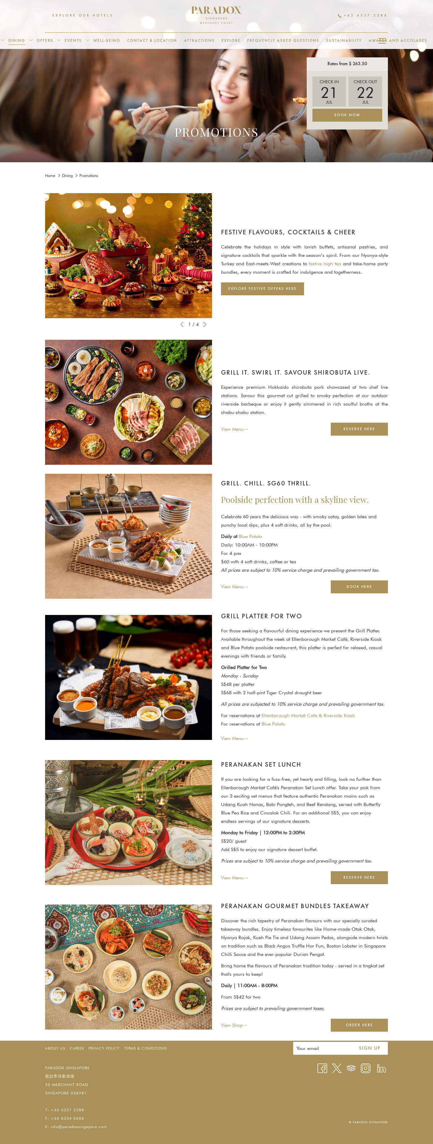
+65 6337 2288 (363, 15)
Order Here (367, 1027)
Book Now (347, 115)
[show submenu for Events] (87, 41)
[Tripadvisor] (351, 1068)
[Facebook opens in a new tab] (322, 1068)
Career (77, 1048)
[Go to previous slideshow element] (182, 324)
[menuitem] (17, 41)
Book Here (367, 588)
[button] (329, 92)
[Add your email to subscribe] (322, 1048)
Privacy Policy (104, 1048)
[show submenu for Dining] (31, 41)
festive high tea (325, 263)
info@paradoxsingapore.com (79, 1126)
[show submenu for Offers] (59, 41)
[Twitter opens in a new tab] (337, 1068)
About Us (55, 1048)
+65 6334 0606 (67, 1118)
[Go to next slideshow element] (204, 324)
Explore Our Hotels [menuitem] (82, 15)
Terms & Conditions (145, 1048)
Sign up (370, 1048)
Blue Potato (250, 536)
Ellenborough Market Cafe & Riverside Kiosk (308, 715)
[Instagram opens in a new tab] (365, 1068)
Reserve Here (365, 431)
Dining (67, 175)
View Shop (232, 1025)
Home (50, 175)
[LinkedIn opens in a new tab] (381, 1068)
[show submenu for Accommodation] (2, 41)
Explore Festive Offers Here (266, 290)
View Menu (232, 429)
